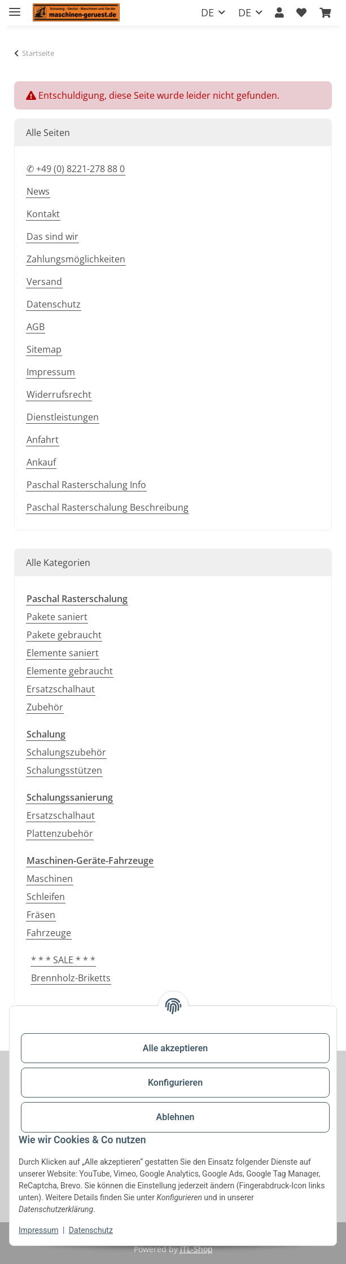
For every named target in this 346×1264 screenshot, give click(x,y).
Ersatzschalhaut (61, 689)
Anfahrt (43, 439)
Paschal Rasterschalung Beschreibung (108, 507)
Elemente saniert (63, 653)
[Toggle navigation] (14, 7)
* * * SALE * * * (63, 960)
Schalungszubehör (66, 752)
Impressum (38, 1230)
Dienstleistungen (63, 417)
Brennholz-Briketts (71, 978)
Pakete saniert (57, 617)
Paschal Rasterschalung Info (86, 485)
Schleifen (46, 896)
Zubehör (45, 707)
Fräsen (41, 914)
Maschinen (50, 878)
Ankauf (41, 462)
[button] (279, 13)
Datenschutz (91, 1230)
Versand (44, 281)
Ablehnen (175, 1117)
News (38, 191)
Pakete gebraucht (64, 635)
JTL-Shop (196, 1249)
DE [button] (207, 12)
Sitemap (44, 349)
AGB (36, 327)
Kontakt (43, 214)
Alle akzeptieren (175, 1048)
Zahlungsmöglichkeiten (76, 259)
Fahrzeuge (49, 933)
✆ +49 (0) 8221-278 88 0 (76, 169)
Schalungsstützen (64, 770)
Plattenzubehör (60, 833)
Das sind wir (52, 236)
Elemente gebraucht (70, 671)
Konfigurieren (175, 1082)
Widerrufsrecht (59, 394)
